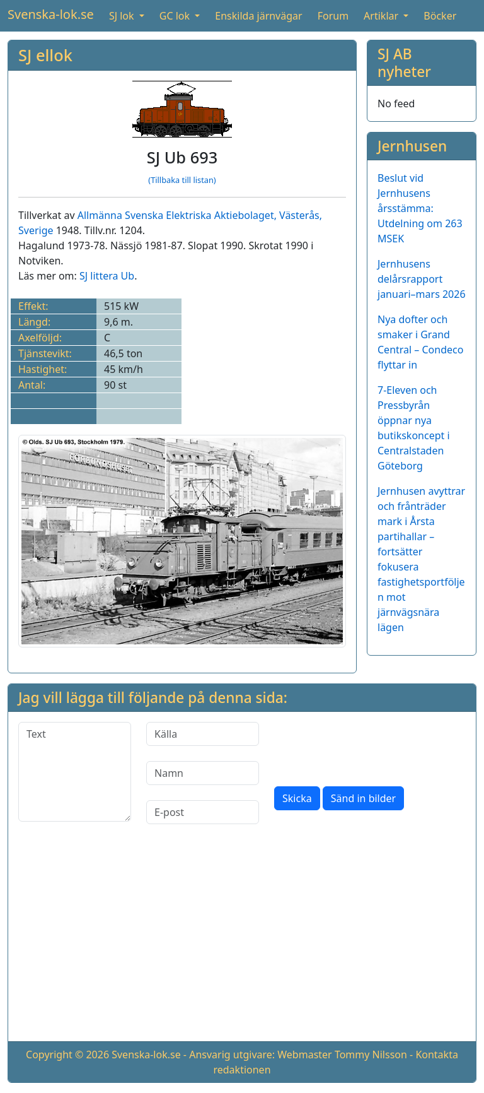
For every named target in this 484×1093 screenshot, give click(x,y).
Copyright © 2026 (67, 1054)
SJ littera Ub (106, 276)
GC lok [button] (175, 16)
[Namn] (202, 773)
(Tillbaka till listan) (182, 180)
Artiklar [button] (382, 16)
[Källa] (202, 734)
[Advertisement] (242, 942)
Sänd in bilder (363, 798)
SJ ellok (45, 55)
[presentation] (370, 746)
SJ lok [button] (123, 16)
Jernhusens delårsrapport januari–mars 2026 (421, 279)
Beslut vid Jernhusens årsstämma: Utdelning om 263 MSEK (420, 208)
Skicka (297, 798)
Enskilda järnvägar (258, 16)
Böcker (440, 16)
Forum (333, 16)
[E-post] (202, 812)
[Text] (74, 772)
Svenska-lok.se (51, 14)
